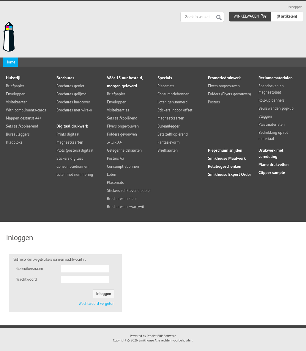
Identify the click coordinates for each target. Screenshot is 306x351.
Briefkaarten (167, 150)
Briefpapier (15, 85)
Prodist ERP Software (161, 336)
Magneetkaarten (69, 142)
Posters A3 (115, 158)
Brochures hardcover (73, 102)
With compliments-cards (26, 110)
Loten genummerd (172, 102)
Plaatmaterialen (271, 124)
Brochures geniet (70, 85)
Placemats (115, 182)
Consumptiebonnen (72, 166)
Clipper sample (271, 172)
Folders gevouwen (122, 134)
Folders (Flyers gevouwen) (229, 94)
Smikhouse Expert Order (229, 174)
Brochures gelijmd (71, 94)
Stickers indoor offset (175, 110)
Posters (214, 102)
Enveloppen (15, 94)
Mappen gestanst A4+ (23, 118)
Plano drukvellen (273, 164)
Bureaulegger (168, 126)
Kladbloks (14, 142)
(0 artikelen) (287, 16)
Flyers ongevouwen (123, 126)
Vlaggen (265, 116)
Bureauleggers (18, 134)
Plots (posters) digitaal (74, 150)
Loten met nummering (74, 174)
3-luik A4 (114, 142)
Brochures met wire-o (74, 110)
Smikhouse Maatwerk (227, 158)
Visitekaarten (17, 102)
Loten (111, 174)
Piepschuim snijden (225, 150)
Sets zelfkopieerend (22, 126)
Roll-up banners (271, 100)
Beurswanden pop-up (276, 108)
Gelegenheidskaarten (124, 150)
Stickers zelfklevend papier (129, 190)
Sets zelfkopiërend (122, 118)
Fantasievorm (168, 142)
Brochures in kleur (122, 198)
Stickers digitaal (69, 158)
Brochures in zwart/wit (125, 206)
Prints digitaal (67, 134)
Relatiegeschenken (224, 166)
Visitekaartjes (118, 110)
